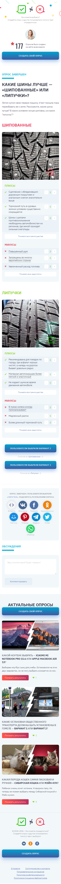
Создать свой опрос (30, 55)
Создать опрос (30, 854)
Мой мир (13, 523)
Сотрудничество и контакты (37, 869)
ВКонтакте (23, 511)
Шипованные (34, 457)
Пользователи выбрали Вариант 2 (30, 448)
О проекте (15, 869)
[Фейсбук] (37, 844)
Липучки (34, 473)
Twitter (47, 523)
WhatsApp (30, 535)
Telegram (36, 523)
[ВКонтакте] (24, 844)
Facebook (34, 511)
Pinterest (25, 523)
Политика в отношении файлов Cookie (30, 878)
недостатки (30, 274)
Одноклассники (47, 511)
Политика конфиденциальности (30, 875)
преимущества (30, 236)
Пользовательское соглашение (30, 872)
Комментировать (18, 581)
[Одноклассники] (30, 844)
